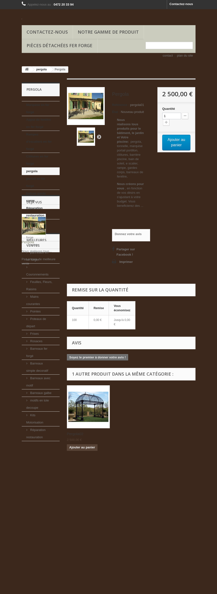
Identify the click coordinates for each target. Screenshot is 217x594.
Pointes (35, 311)
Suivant (99, 136)
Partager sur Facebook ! (125, 251)
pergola (32, 171)
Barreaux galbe (40, 393)
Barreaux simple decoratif (37, 367)
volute (34, 245)
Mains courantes (33, 300)
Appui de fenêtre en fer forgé (38, 123)
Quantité (168, 109)
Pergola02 (75, 434)
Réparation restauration (35, 211)
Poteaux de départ (36, 322)
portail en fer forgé (35, 182)
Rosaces (35, 341)
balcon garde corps (36, 197)
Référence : (120, 105)
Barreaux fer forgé (37, 352)
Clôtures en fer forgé (37, 160)
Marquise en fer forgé (37, 108)
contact (168, 55)
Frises (34, 333)
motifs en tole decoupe (37, 404)
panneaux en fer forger (37, 256)
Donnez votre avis (128, 234)
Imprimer (126, 262)
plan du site (185, 55)
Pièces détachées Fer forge (59, 45)
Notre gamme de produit (108, 32)
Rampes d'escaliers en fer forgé (39, 142)
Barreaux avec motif (38, 381)
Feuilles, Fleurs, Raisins (39, 285)
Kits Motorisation (34, 418)
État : (116, 112)
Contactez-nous (181, 4)
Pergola (28, 495)
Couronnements (37, 274)
